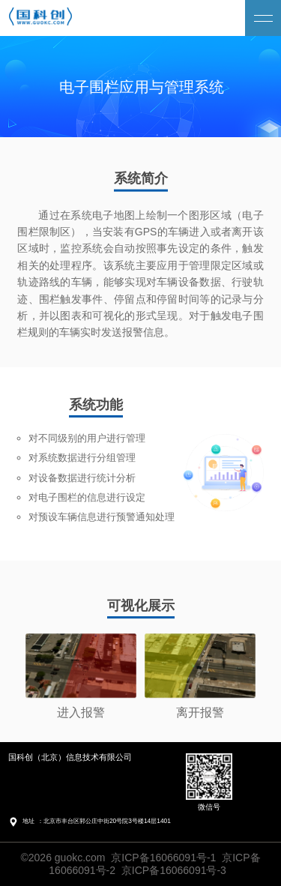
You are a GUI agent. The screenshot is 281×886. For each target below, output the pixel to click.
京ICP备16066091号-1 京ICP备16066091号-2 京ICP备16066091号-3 (154, 864)
